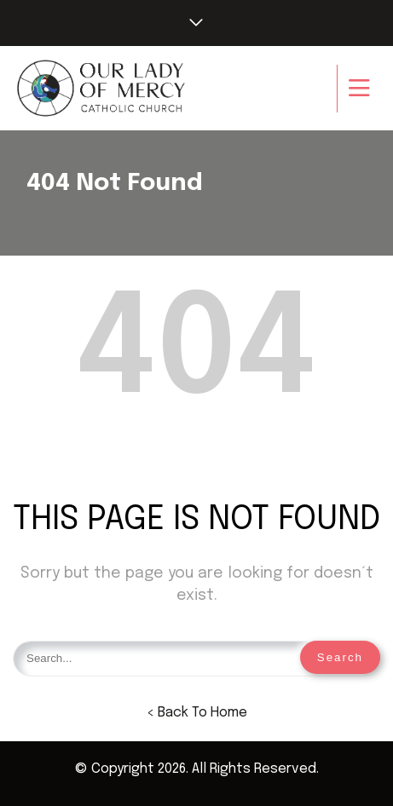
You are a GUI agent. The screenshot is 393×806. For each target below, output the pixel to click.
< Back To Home (197, 712)
